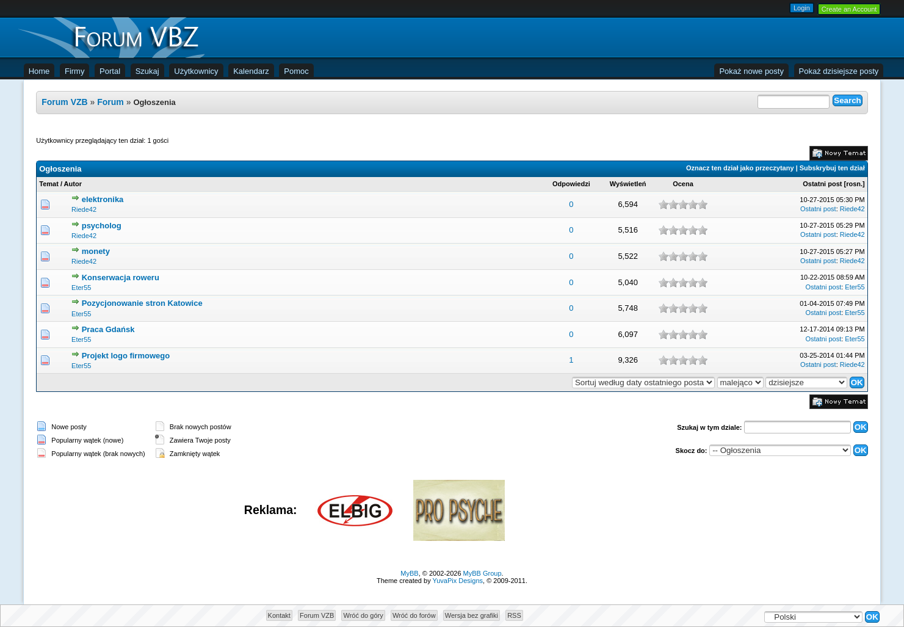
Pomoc (296, 71)
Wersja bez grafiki (471, 615)
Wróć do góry (363, 615)
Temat (49, 183)
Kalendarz (251, 71)
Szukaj (147, 71)
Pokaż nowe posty (751, 71)
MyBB (409, 573)
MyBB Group (482, 573)
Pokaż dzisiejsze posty (839, 71)
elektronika (103, 199)
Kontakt (279, 615)
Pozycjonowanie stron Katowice (142, 303)
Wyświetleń (628, 183)
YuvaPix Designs (458, 580)
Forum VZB (64, 102)
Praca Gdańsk (108, 329)
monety (96, 251)
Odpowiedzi (571, 183)
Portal (109, 71)
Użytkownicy (196, 71)
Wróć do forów (414, 615)
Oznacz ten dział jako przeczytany (740, 168)
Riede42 (83, 209)
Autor (73, 183)
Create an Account (849, 9)
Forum (110, 102)
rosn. (854, 183)
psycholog (101, 225)
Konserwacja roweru (120, 277)
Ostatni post (822, 183)
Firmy (75, 71)
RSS (514, 615)
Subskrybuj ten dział (832, 168)
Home (39, 71)
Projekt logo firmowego (126, 355)
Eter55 (81, 287)
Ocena (683, 183)
